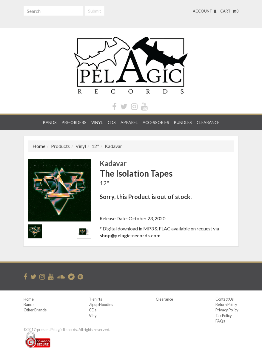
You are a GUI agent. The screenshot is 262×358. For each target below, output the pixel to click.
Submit (94, 10)
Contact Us (224, 299)
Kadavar (113, 146)
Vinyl (97, 122)
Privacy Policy (226, 309)
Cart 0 (229, 11)
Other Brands (35, 309)
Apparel (129, 122)
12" (95, 146)
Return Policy (226, 304)
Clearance (208, 122)
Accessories (156, 122)
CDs (112, 122)
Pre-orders (74, 122)
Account (204, 11)
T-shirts (95, 299)
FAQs (220, 321)
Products (60, 146)
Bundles (183, 122)
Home (29, 299)
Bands (50, 122)
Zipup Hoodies (101, 304)
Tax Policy (223, 315)
